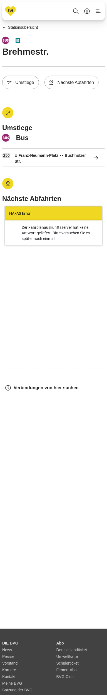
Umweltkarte (67, 656)
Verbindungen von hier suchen (42, 387)
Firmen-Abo (66, 670)
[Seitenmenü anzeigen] (98, 11)
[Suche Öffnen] (75, 11)
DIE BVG (10, 643)
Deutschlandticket (71, 650)
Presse (8, 656)
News (7, 650)
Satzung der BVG (17, 690)
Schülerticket (67, 663)
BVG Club (65, 676)
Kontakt (8, 676)
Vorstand (10, 663)
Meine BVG (12, 683)
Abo (60, 643)
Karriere (9, 670)
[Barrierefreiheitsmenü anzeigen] (87, 11)
